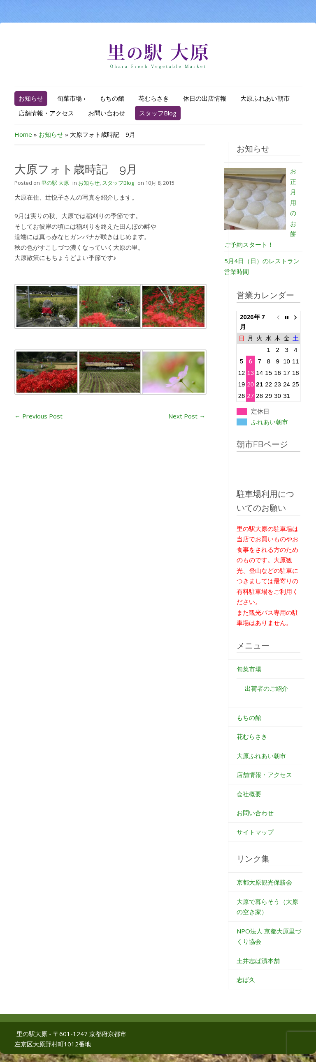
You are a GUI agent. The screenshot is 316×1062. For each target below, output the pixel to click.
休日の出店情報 (204, 98)
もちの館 (112, 98)
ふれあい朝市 (269, 421)
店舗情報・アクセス (46, 113)
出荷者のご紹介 (266, 688)
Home (23, 134)
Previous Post (38, 416)
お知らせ (31, 98)
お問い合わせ (106, 113)
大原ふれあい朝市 (265, 98)
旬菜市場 (71, 98)
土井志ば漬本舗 (258, 960)
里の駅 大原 (55, 182)
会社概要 (249, 794)
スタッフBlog (158, 113)
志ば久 (246, 979)
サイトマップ (255, 832)
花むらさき (153, 98)
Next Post (186, 416)
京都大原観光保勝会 (264, 882)
